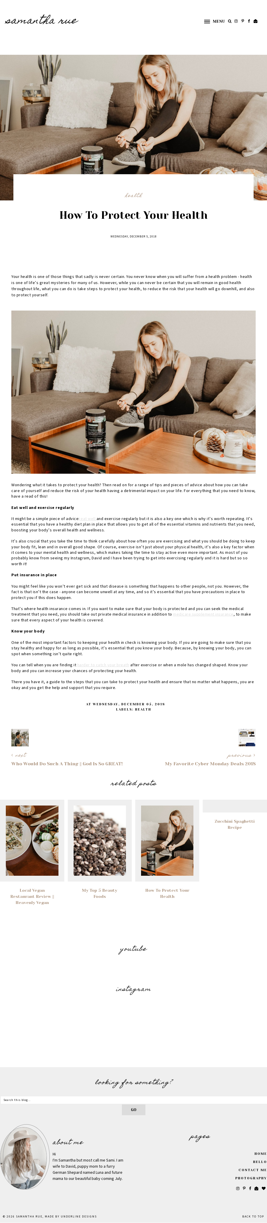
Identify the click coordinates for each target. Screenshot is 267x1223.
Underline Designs (79, 1217)
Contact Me (252, 1170)
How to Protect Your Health (167, 893)
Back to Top (253, 1217)
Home (260, 1154)
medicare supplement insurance (203, 614)
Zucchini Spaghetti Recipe (235, 824)
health (133, 196)
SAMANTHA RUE (41, 21)
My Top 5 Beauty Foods (99, 893)
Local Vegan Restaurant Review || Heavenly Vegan (32, 896)
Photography (251, 1178)
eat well (88, 518)
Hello (260, 1162)
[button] (211, 21)
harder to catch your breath (103, 665)
